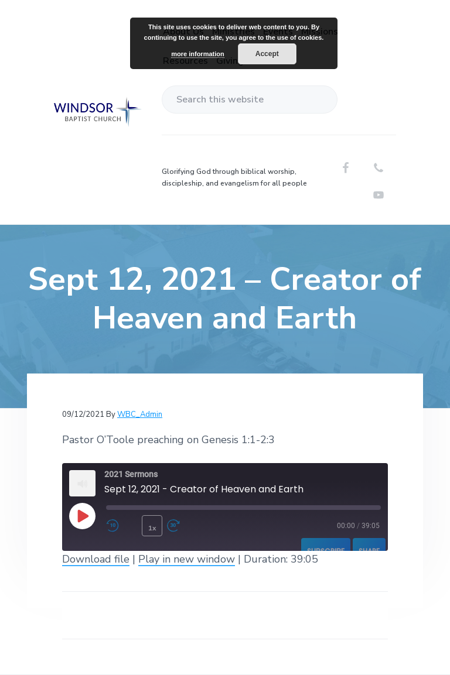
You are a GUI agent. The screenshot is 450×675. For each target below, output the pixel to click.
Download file (95, 559)
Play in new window (186, 559)
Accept (267, 54)
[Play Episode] (82, 516)
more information (197, 53)
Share (369, 551)
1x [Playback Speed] (152, 528)
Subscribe (326, 551)
